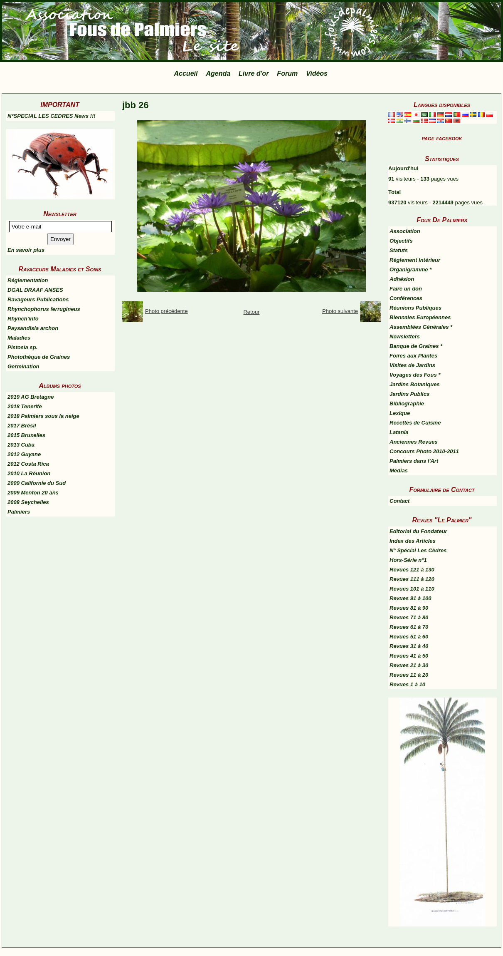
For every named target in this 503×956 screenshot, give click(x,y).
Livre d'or (254, 73)
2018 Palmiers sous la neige (43, 416)
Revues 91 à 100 (410, 598)
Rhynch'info (23, 318)
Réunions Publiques (415, 308)
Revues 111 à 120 (412, 579)
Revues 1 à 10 (407, 684)
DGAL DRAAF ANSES (35, 290)
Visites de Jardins (412, 365)
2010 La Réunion (28, 473)
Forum (287, 73)
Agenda (218, 73)
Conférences (406, 298)
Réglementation (27, 280)
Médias (399, 470)
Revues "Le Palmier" (442, 520)
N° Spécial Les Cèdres (418, 550)
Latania (399, 432)
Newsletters (405, 336)
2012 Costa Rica (28, 464)
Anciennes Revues (414, 442)
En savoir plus (25, 250)
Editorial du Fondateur (418, 531)
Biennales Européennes (420, 317)
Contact (399, 501)
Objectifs (401, 241)
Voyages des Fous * (415, 375)
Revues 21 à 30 (409, 665)
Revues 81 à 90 (409, 608)
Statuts (399, 250)
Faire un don (406, 289)
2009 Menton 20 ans (33, 492)
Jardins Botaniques (415, 384)
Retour (251, 312)
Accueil (186, 73)
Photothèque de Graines (38, 357)
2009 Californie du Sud (36, 483)
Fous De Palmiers (442, 219)
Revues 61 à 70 (409, 627)
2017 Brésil (21, 425)
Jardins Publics (409, 394)
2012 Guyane (24, 454)
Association (405, 231)
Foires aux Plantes (413, 356)
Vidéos (317, 73)
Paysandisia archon (32, 328)
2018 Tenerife (24, 406)
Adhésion (402, 279)
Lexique (400, 413)
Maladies (18, 338)
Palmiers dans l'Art (414, 461)
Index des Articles (413, 541)
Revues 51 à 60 (409, 636)
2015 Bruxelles (26, 435)
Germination (23, 366)
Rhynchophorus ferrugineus (43, 309)
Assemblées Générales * (421, 327)
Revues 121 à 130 (412, 569)
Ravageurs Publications (38, 299)
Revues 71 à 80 (409, 617)
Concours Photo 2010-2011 (424, 451)
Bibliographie (407, 403)
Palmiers (18, 512)
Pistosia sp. (22, 347)
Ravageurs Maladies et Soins (60, 269)
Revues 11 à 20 (409, 675)
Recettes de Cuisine (415, 423)
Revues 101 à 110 (412, 589)
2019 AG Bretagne (30, 397)
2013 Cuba (21, 445)
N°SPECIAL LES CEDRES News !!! (51, 116)
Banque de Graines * (416, 346)
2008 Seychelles (28, 502)
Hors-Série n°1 (408, 560)
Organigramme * (410, 269)
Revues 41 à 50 (409, 656)
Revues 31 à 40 (409, 646)
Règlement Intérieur (415, 260)
